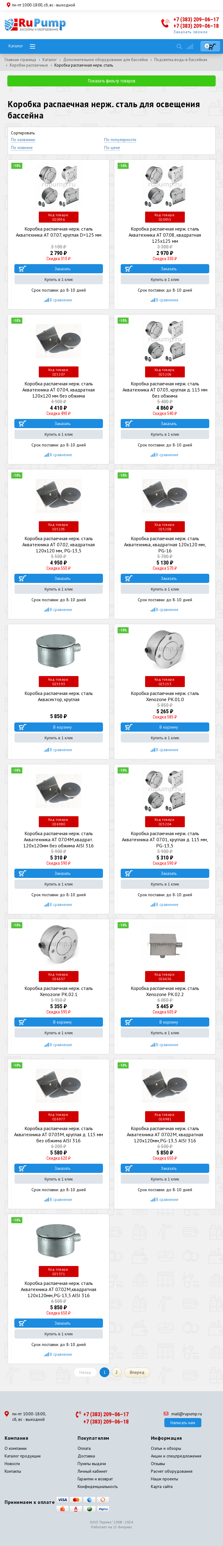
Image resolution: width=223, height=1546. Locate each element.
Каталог (16, 46)
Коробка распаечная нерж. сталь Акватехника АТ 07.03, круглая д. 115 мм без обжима (164, 389)
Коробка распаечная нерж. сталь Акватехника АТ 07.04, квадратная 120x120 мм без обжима (58, 389)
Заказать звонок (191, 32)
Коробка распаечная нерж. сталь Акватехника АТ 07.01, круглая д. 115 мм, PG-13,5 (165, 839)
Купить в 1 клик (59, 279)
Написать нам (182, 1422)
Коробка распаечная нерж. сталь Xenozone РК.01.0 (165, 696)
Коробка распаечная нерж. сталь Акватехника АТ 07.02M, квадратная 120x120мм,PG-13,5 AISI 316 (165, 1134)
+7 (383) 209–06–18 (196, 26)
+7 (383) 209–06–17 (196, 19)
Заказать (62, 268)
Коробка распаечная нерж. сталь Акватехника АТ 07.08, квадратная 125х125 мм (165, 235)
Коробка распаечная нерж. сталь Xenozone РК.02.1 (58, 991)
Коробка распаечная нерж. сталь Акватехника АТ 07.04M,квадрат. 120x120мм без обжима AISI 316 (58, 839)
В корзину (62, 727)
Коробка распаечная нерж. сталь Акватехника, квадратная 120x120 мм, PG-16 (165, 544)
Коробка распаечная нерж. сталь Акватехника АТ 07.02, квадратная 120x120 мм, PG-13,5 (58, 544)
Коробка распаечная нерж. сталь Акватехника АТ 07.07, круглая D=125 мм (58, 232)
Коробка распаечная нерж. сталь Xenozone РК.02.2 (165, 991)
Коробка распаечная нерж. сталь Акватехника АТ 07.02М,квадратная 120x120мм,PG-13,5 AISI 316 (58, 1289)
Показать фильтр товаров (111, 80)
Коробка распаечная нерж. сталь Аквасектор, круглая (58, 696)
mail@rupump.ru (183, 1414)
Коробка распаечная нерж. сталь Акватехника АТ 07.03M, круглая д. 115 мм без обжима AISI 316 (58, 1134)
